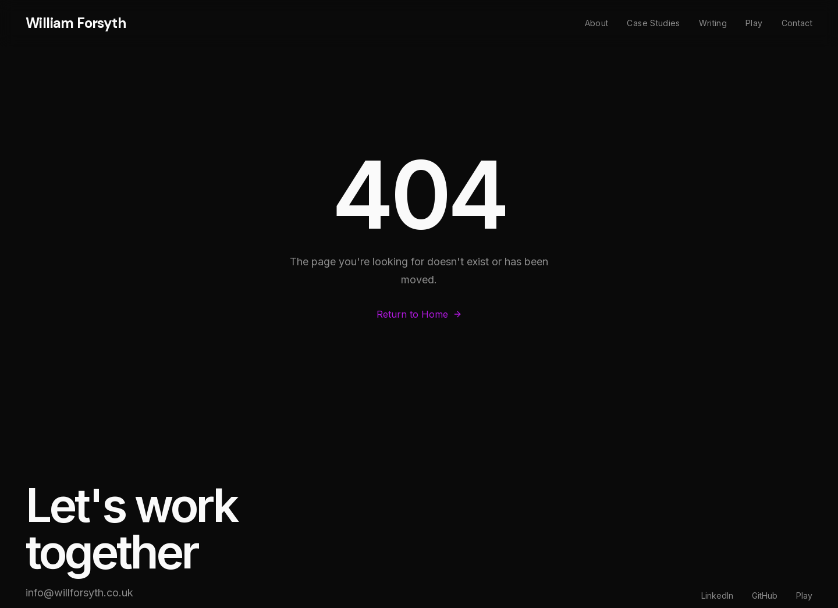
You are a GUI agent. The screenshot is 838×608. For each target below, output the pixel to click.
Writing (713, 23)
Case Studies (653, 23)
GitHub (764, 595)
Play (753, 23)
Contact (797, 23)
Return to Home (419, 315)
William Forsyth (76, 23)
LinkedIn (717, 595)
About (597, 23)
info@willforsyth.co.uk (79, 592)
